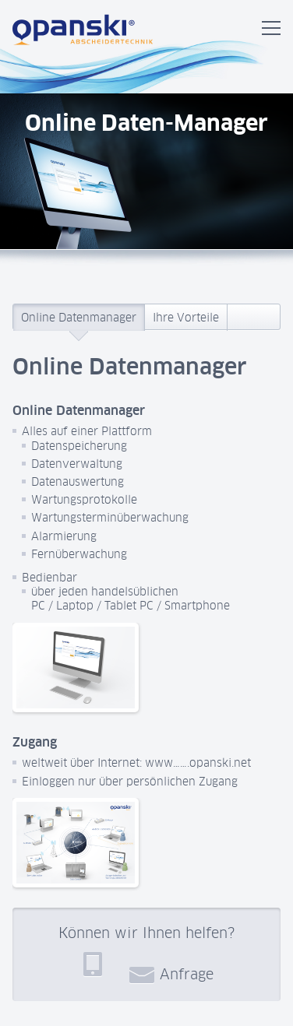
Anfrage (171, 973)
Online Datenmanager (78, 317)
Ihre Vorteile (186, 317)
